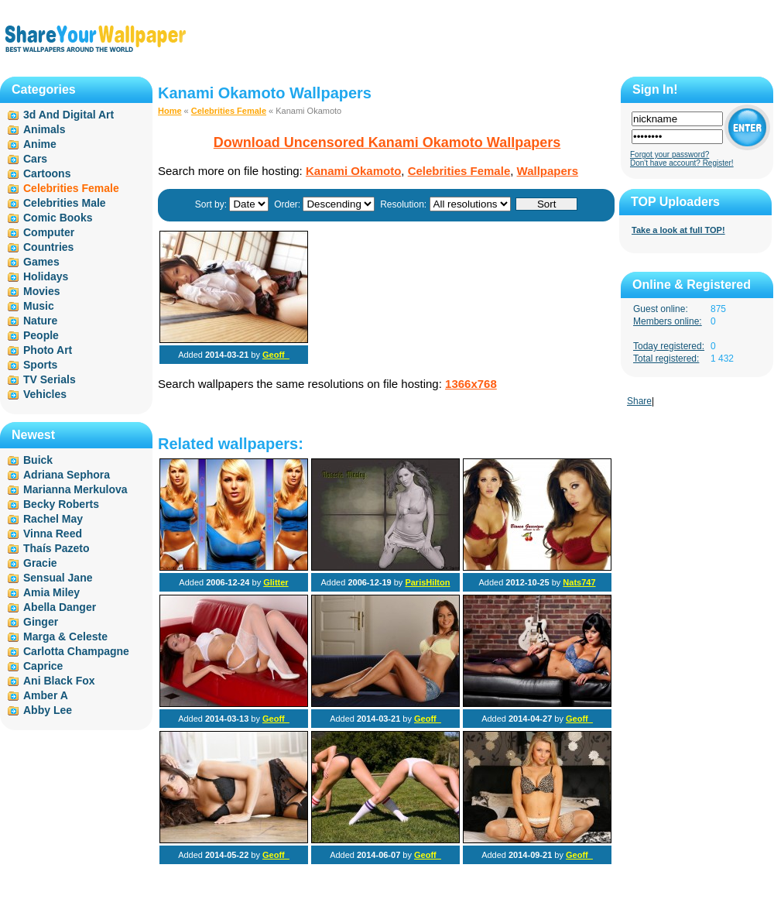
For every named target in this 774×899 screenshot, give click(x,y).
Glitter (275, 582)
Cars (35, 159)
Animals (44, 129)
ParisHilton (427, 582)
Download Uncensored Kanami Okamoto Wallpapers (387, 142)
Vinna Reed (52, 533)
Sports (40, 365)
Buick (38, 460)
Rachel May (53, 519)
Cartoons (46, 173)
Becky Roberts (61, 504)
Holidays (45, 276)
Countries (48, 247)
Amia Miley (51, 592)
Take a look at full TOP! (678, 230)
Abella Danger (59, 607)
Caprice (43, 666)
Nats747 (579, 582)
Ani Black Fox (59, 680)
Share (639, 401)
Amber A (45, 695)
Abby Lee (47, 710)
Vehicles (45, 394)
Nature (40, 320)
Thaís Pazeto (56, 548)
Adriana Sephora (66, 474)
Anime (40, 144)
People (41, 335)
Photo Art (47, 350)
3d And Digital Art (68, 114)
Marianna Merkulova (75, 489)
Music (38, 306)
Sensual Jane (58, 577)
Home (170, 110)
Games (41, 262)
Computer (48, 232)
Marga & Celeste (65, 636)
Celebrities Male (64, 203)
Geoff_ (275, 354)
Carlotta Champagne (76, 651)
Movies (41, 291)
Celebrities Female (228, 110)
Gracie (40, 563)
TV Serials (49, 379)
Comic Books (57, 217)
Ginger (40, 622)
